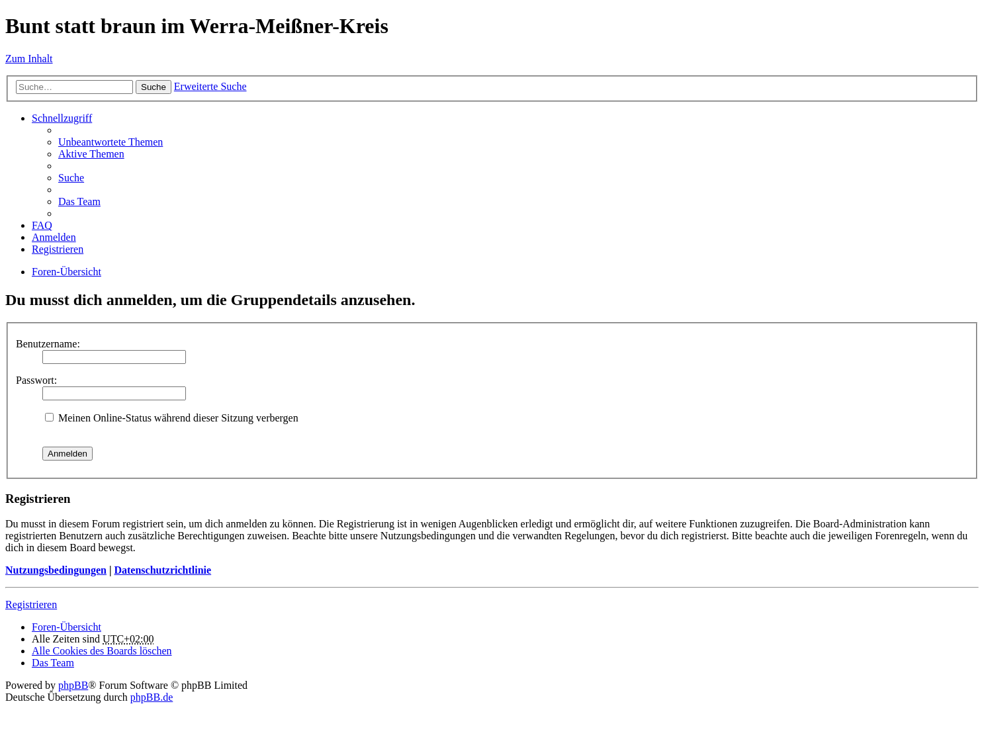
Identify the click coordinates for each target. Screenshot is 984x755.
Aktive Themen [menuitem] (91, 153)
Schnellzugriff (62, 118)
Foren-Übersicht (66, 271)
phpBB (73, 685)
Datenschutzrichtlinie (162, 570)
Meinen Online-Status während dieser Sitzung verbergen (171, 417)
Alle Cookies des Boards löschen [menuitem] (102, 650)
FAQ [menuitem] (42, 225)
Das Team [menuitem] (79, 201)
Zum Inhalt (29, 58)
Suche (153, 87)
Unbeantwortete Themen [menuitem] (110, 142)
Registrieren (31, 604)
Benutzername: (48, 343)
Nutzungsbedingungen (56, 570)
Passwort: (36, 380)
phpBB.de (151, 697)
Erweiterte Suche (210, 86)
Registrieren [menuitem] (57, 249)
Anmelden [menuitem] (54, 237)
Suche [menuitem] (71, 177)
